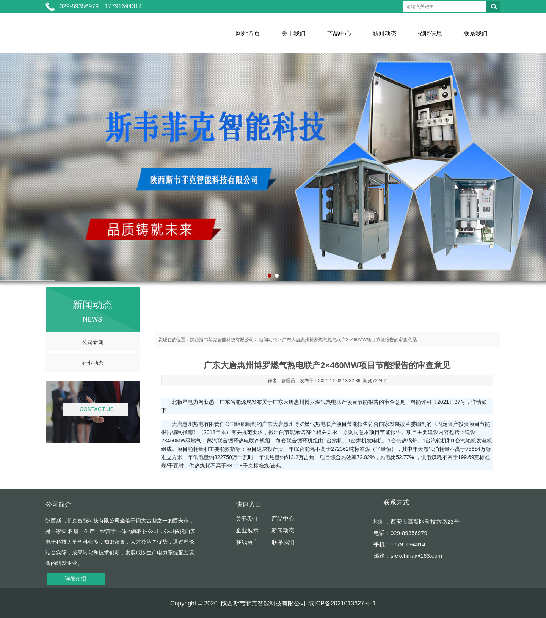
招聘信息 (430, 33)
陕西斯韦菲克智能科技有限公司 (222, 339)
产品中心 (339, 33)
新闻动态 (384, 33)
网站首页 (248, 33)
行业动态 (93, 363)
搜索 (493, 6)
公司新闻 (93, 342)
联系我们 (475, 33)
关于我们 (293, 33)
